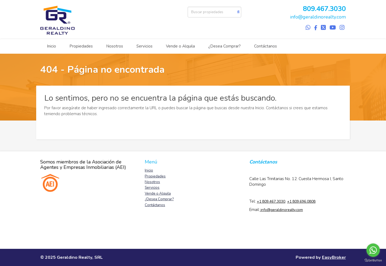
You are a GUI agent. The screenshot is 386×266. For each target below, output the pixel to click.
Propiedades (81, 46)
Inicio (51, 46)
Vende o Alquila (180, 46)
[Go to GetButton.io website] (373, 260)
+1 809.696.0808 (301, 201)
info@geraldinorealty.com (318, 17)
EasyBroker (334, 257)
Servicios (144, 46)
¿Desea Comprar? (224, 46)
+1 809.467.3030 (271, 201)
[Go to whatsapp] (373, 250)
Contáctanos (265, 46)
